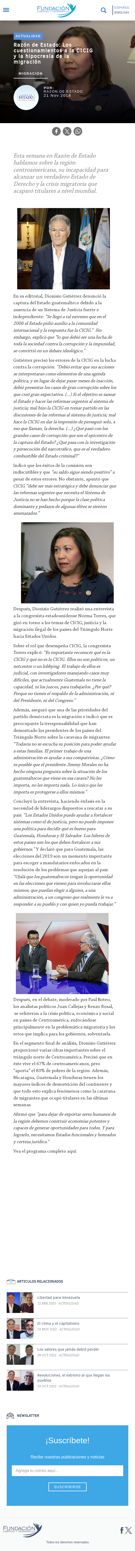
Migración (31, 73)
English (121, 12)
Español (122, 7)
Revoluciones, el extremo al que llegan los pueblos (73, 1378)
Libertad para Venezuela (58, 1297)
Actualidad (28, 36)
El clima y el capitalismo (58, 1323)
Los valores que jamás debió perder (68, 1349)
